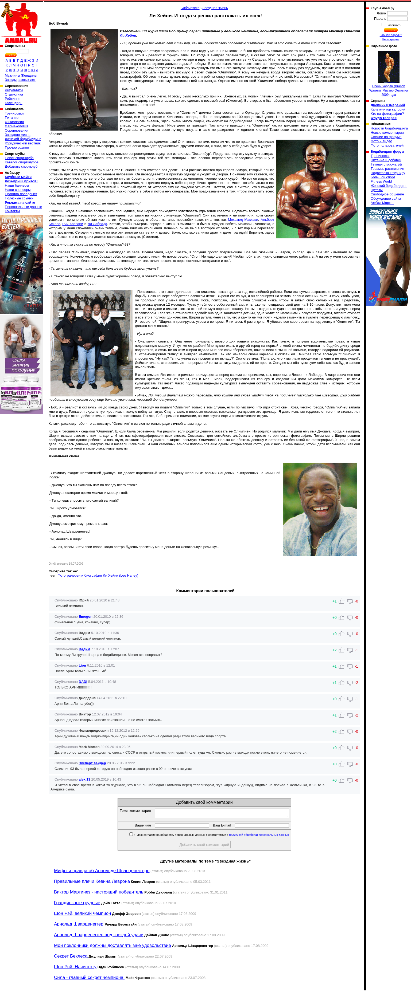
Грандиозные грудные (77, 904)
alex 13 (84, 779)
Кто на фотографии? (387, 114)
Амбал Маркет (382, 203)
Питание (11, 118)
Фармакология (16, 126)
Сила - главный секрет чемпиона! (89, 979)
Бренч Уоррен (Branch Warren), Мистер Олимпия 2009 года (388, 74)
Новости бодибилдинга (389, 128)
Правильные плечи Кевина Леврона (92, 882)
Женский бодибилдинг (23, 139)
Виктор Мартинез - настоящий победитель (99, 893)
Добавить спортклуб (21, 166)
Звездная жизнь (17, 135)
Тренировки (14, 113)
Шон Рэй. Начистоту (75, 968)
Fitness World (381, 181)
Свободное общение (387, 194)
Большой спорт (383, 177)
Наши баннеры (17, 185)
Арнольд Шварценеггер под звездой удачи (98, 936)
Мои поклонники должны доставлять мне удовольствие (112, 947)
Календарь (13, 103)
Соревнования (16, 130)
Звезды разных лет (20, 80)
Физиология (14, 122)
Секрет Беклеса (71, 957)
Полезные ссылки (19, 198)
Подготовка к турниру (388, 173)
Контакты (12, 211)
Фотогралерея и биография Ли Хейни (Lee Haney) (98, 575)
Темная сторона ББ (386, 164)
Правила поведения (21, 194)
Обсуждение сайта (386, 198)
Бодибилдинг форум (387, 151)
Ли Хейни (128, 35)
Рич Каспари (72, 224)
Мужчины (12, 75)
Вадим (84, 649)
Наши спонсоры (17, 190)
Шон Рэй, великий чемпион (82, 915)
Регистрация (390, 39)
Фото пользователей (387, 145)
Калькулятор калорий (388, 109)
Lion (82, 665)
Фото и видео (381, 141)
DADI (83, 682)
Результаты (14, 90)
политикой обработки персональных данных (267, 836)
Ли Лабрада (97, 224)
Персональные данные (23, 207)
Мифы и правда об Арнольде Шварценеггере (101, 872)
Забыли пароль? (391, 35)
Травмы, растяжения (387, 169)
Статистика (14, 94)
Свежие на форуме (386, 137)
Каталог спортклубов (21, 162)
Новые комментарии (387, 133)
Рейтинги (12, 99)
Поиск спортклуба (19, 158)
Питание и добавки (386, 160)
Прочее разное (17, 147)
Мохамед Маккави (243, 220)
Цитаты (377, 190)
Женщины (29, 75)
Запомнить (393, 25)
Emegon (85, 617)
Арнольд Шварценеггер (79, 925)
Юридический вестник (22, 143)
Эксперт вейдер (92, 763)
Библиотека (190, 8)
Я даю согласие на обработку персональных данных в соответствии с (219, 836)
